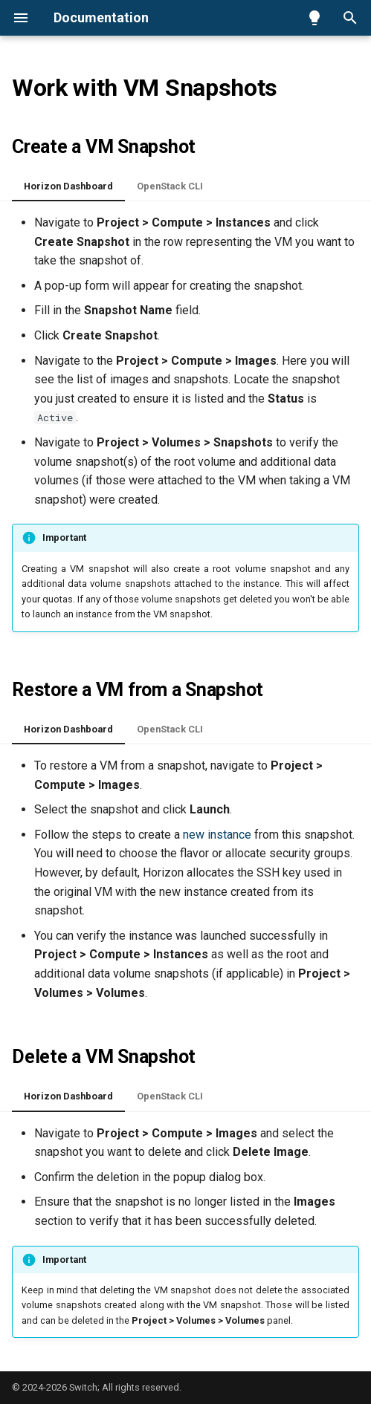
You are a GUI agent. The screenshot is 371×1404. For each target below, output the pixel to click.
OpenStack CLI (170, 186)
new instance (217, 835)
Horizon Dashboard (68, 186)
